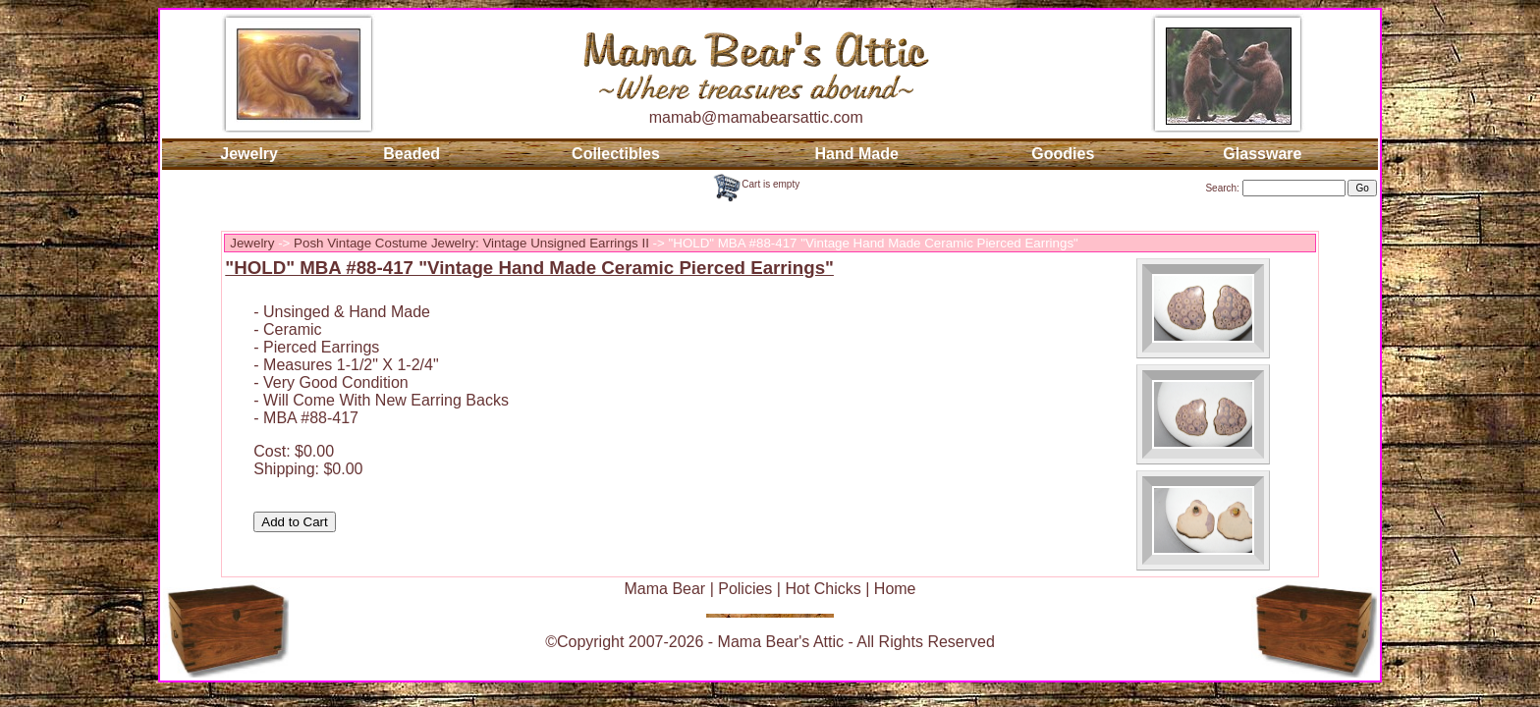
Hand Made (857, 153)
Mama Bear (664, 588)
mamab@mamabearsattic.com (756, 117)
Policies (745, 588)
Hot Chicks (822, 588)
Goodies (1062, 153)
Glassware (1262, 153)
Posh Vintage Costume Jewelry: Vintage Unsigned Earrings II (471, 243)
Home (895, 588)
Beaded (411, 153)
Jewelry (249, 153)
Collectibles (616, 153)
